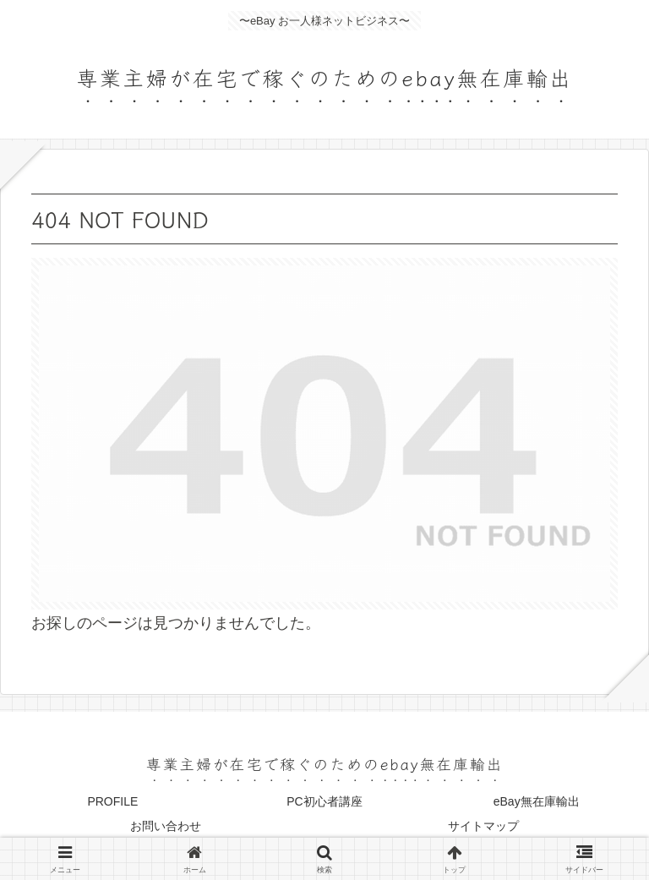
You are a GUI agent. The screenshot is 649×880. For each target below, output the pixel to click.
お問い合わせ (165, 826)
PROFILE (112, 801)
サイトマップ (483, 826)
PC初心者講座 (324, 801)
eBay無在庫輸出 (537, 801)
